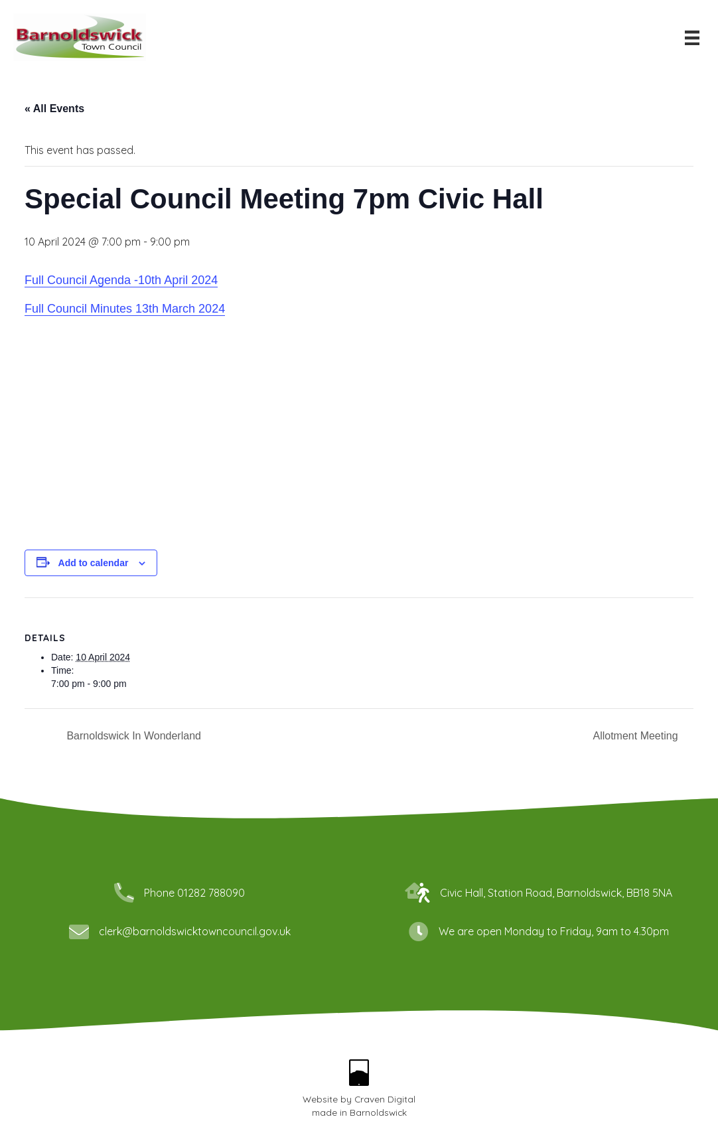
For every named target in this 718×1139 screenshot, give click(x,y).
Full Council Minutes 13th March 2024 (125, 308)
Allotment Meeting (637, 735)
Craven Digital (384, 1098)
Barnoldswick (378, 1112)
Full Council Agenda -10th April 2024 (121, 280)
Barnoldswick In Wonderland (132, 735)
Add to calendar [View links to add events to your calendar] (93, 563)
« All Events (54, 108)
